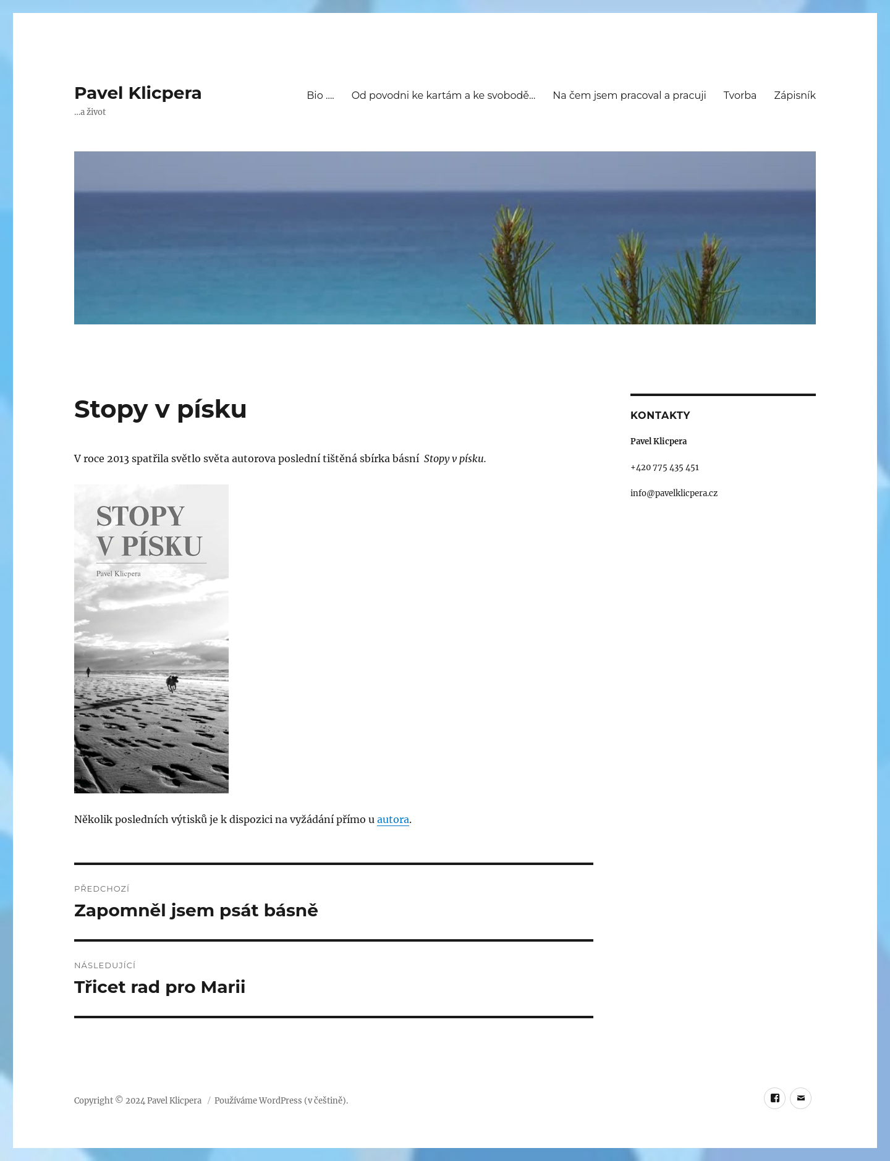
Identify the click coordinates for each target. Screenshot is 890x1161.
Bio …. (320, 95)
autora (393, 819)
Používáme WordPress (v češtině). (281, 1101)
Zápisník (795, 95)
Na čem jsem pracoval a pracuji (629, 95)
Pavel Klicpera (138, 92)
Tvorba (740, 95)
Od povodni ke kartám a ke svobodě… (444, 95)
